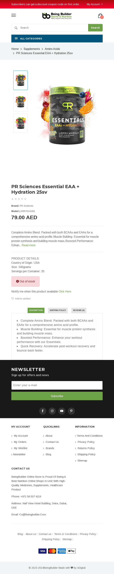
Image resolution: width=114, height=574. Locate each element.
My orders (18, 441)
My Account (93, 4)
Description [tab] (36, 310)
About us (31, 534)
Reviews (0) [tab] (79, 310)
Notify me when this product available (41, 291)
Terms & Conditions (65, 534)
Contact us (51, 441)
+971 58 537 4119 (31, 496)
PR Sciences (26, 205)
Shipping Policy (85, 454)
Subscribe (57, 396)
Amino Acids (52, 48)
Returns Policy (85, 448)
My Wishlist (19, 448)
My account (19, 435)
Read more (29, 245)
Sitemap (81, 460)
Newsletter (18, 454)
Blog (47, 454)
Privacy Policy (85, 441)
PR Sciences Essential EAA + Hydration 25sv (44, 53)
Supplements (32, 48)
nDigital (81, 567)
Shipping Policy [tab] (58, 310)
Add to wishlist (20, 298)
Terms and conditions (89, 435)
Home (15, 48)
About (47, 435)
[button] (57, 38)
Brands (48, 448)
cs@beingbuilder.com (32, 514)
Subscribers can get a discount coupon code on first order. (45, 4)
